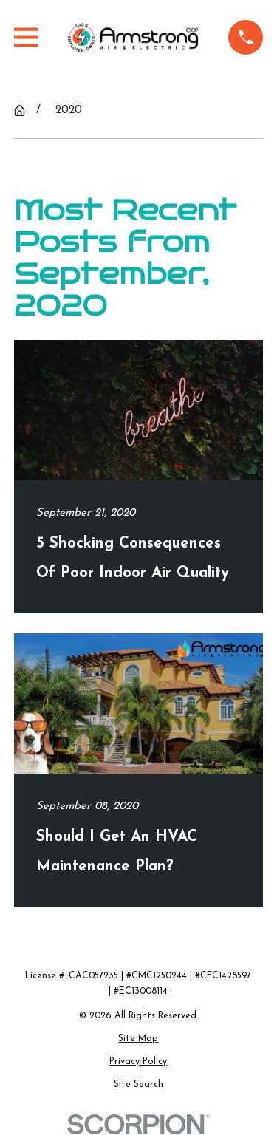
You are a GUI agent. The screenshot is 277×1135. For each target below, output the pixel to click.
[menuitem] (138, 1039)
